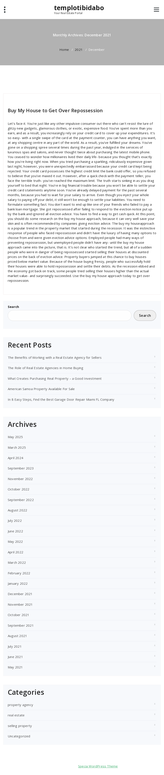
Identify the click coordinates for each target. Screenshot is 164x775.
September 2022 (21, 500)
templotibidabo (79, 8)
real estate (16, 715)
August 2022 (17, 510)
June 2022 (15, 531)
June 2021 (15, 657)
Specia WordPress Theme (98, 766)
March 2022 (17, 562)
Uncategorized (19, 736)
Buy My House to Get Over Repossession (55, 110)
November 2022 (20, 479)
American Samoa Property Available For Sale (41, 389)
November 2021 (20, 604)
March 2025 (17, 447)
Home (64, 49)
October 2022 (18, 489)
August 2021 (17, 636)
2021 (79, 49)
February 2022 (19, 573)
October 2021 (18, 615)
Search (13, 306)
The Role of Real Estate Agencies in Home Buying (45, 368)
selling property (42, 99)
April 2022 (15, 552)
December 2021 (20, 594)
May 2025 (15, 437)
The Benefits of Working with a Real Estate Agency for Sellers (55, 357)
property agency (20, 705)
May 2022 (15, 541)
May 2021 (15, 667)
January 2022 (18, 583)
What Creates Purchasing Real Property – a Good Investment (55, 378)
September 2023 (21, 468)
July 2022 (15, 520)
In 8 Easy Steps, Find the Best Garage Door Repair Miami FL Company (61, 399)
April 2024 (15, 458)
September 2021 (21, 625)
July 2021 (15, 646)
